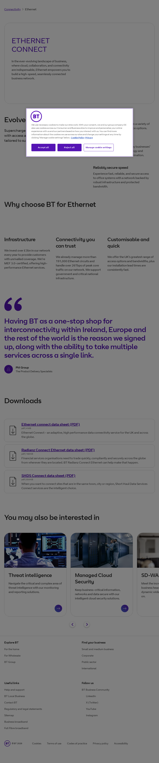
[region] (79, 132)
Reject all (69, 147)
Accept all (43, 147)
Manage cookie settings (99, 147)
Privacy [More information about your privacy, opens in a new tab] (89, 137)
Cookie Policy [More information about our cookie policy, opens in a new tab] (77, 137)
